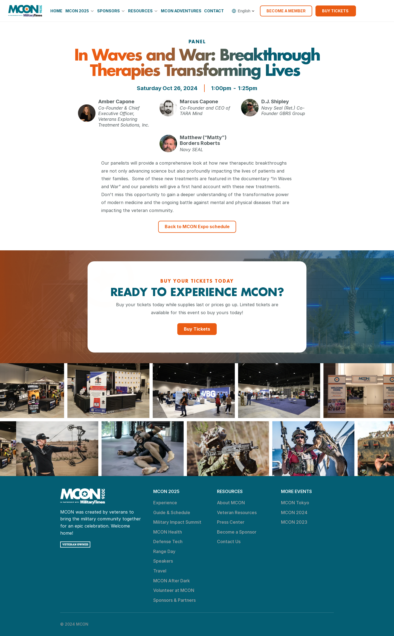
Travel (159, 571)
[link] (25, 11)
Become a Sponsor (236, 532)
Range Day (164, 551)
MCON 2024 (294, 512)
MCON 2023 (294, 522)
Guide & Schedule (171, 512)
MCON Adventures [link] (181, 10)
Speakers (163, 561)
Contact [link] (214, 10)
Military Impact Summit (177, 522)
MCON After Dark (171, 580)
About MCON (231, 502)
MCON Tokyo (295, 502)
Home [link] (56, 10)
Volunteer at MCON (173, 590)
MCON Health (167, 532)
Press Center (230, 522)
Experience (165, 502)
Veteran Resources (237, 512)
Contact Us (229, 541)
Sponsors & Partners (174, 600)
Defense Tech (167, 541)
